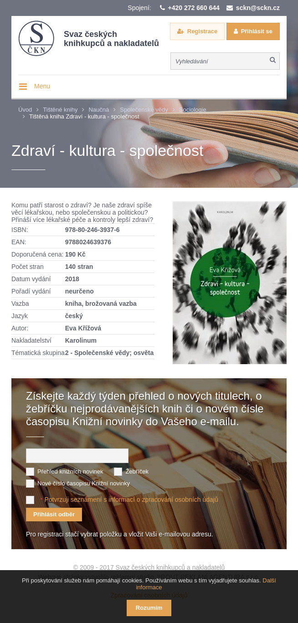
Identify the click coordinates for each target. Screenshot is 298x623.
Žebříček (137, 471)
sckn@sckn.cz (258, 7)
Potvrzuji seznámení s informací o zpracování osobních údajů (131, 499)
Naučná (98, 109)
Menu (42, 86)
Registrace (202, 31)
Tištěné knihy (60, 109)
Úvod (25, 109)
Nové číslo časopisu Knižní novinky (83, 483)
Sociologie (192, 109)
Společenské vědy (144, 109)
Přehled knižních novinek (70, 471)
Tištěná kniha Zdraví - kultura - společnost (84, 116)
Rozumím (149, 607)
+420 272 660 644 (194, 7)
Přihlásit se (256, 31)
